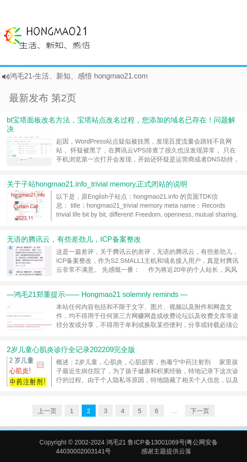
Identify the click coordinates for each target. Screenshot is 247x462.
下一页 (199, 410)
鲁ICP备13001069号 (156, 442)
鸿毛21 (116, 442)
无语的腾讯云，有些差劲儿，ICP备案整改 (74, 239)
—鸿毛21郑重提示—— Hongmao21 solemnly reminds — (97, 294)
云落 (185, 451)
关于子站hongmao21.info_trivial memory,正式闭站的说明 (97, 184)
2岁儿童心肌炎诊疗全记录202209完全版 (71, 349)
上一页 (47, 410)
